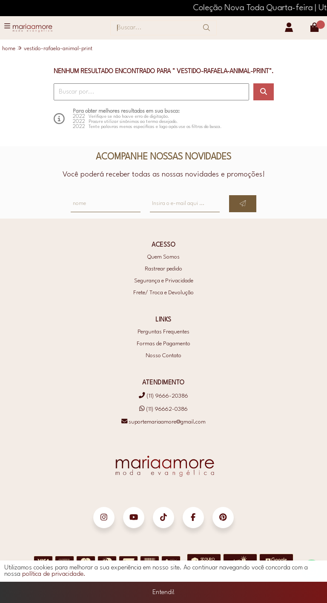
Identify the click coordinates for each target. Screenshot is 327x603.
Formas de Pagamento (163, 344)
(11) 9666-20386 (163, 396)
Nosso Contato (163, 355)
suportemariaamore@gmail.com (163, 422)
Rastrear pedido (163, 269)
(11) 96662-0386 (163, 409)
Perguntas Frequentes (163, 332)
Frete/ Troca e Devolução (163, 293)
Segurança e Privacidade (163, 281)
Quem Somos (163, 257)
